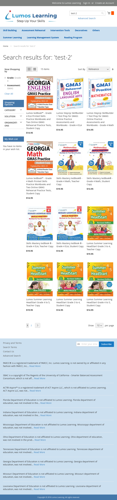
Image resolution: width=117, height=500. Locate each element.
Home (6, 46)
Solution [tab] (10, 116)
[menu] (58, 34)
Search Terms (10, 347)
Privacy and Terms (12, 342)
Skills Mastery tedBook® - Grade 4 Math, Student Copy (100, 181)
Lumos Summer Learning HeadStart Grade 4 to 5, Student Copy (99, 302)
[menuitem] (9, 30)
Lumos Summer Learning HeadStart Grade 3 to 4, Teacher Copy (99, 246)
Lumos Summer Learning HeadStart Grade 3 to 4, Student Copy (69, 302)
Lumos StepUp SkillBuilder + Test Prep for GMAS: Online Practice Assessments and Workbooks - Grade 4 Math (100, 119)
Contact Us (8, 351)
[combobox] (87, 13)
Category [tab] (10, 110)
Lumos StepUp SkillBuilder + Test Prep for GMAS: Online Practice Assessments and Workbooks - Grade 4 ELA (69, 119)
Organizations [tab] (11, 124)
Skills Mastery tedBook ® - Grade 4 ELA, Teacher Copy (39, 245)
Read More (35, 366)
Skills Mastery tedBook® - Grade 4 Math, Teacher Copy (69, 181)
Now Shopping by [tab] (12, 70)
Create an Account (104, 3)
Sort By (81, 69)
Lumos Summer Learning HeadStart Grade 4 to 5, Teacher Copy (39, 302)
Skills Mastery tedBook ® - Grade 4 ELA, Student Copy (69, 245)
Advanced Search (87, 18)
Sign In (86, 3)
